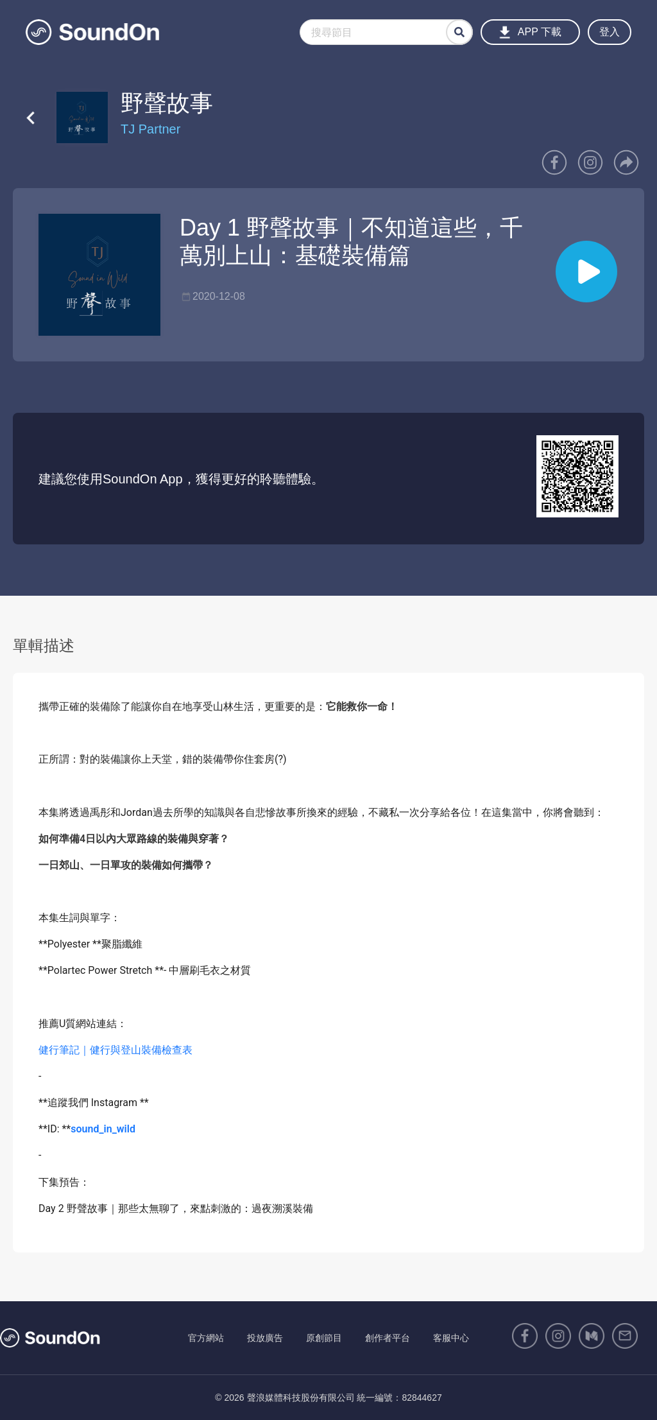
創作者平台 (387, 1338)
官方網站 (206, 1338)
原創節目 (324, 1338)
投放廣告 (265, 1338)
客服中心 (451, 1338)
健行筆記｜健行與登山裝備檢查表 (115, 1050)
